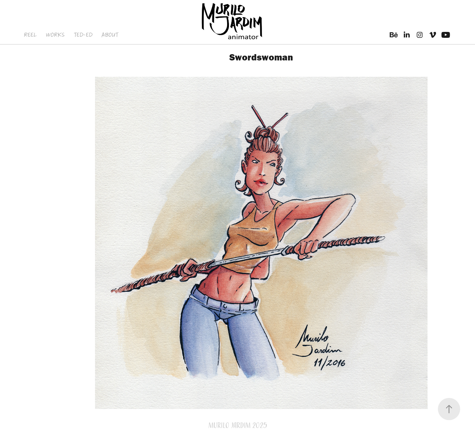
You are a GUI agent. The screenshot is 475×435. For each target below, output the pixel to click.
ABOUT (109, 34)
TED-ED (83, 34)
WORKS (55, 34)
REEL (30, 34)
